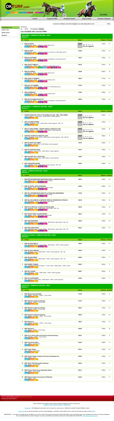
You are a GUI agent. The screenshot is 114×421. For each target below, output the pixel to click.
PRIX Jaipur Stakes (30, 349)
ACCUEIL (104, 15)
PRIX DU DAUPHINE (30, 57)
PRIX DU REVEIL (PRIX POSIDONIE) (35, 186)
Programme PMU (52, 18)
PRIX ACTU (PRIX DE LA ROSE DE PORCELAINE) (39, 207)
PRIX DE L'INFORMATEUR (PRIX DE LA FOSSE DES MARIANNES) (44, 193)
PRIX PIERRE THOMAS (31, 264)
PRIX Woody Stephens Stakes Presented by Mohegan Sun (42, 356)
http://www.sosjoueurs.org (90, 415)
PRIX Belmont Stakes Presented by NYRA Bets (38, 377)
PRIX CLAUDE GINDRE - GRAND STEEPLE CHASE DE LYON (43, 129)
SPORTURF (67, 405)
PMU (93, 411)
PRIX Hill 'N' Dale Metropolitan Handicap (36, 363)
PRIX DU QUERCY (30, 71)
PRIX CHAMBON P (30, 92)
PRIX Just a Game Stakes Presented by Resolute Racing (41, 335)
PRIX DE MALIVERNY (31, 257)
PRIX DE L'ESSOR (30, 271)
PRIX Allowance (29, 321)
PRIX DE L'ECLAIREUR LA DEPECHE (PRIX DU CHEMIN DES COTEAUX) (46, 200)
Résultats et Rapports (104, 18)
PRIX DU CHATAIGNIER (31, 278)
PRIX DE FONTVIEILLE (31, 243)
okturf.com (28, 408)
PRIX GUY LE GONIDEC (32, 85)
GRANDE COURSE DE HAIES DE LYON (36, 135)
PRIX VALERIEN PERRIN (32, 122)
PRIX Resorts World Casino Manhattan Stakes (38, 370)
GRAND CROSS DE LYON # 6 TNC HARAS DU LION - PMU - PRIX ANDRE (46, 115)
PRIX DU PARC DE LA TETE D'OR (34, 156)
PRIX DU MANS (29, 44)
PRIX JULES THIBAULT (31, 64)
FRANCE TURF (48, 405)
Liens (30, 396)
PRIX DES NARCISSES (31, 221)
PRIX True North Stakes (32, 342)
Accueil (34, 18)
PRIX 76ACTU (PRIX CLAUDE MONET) (36, 214)
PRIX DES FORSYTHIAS (32, 227)
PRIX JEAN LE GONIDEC (32, 78)
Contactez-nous (24, 396)
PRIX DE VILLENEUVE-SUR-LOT (34, 99)
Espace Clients (86, 18)
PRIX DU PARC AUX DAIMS (33, 142)
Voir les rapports (88, 46)
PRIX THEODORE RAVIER (32, 163)
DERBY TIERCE (58, 405)
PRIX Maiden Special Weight (33, 294)
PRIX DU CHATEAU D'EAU (32, 149)
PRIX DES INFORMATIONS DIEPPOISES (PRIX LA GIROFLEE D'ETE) (45, 179)
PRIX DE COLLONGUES (32, 250)
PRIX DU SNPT (29, 50)
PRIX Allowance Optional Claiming (35, 301)
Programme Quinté (69, 18)
